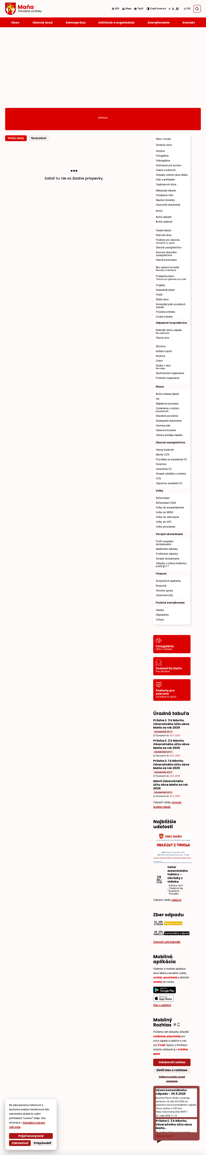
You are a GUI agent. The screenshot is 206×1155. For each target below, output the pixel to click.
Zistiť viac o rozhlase (171, 995)
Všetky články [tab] (16, 62)
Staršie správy (164, 1060)
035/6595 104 (174, 1127)
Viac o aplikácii (162, 929)
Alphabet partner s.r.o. (49, 1146)
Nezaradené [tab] (38, 62)
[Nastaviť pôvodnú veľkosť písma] (173, 8)
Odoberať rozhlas (172, 987)
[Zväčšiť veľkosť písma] (177, 8)
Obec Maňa (91, 1146)
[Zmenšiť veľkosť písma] (169, 8)
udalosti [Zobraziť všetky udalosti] (176, 824)
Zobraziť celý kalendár (167, 866)
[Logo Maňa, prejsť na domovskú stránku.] (23, 9)
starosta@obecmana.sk (180, 1131)
